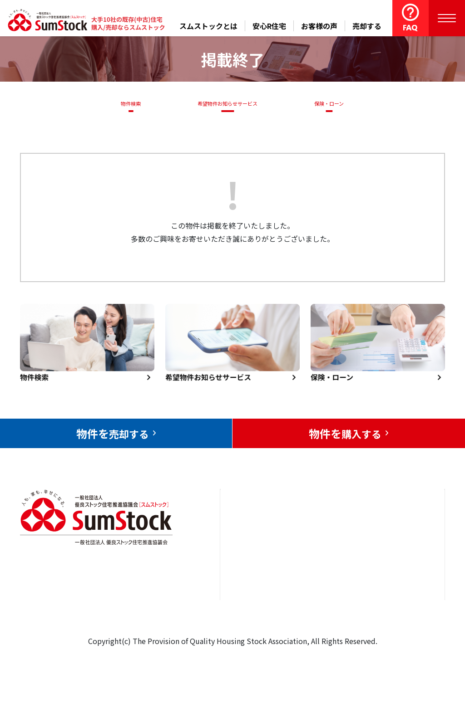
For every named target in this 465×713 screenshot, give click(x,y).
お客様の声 (319, 25)
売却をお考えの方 (259, 561)
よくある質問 (329, 616)
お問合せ (385, 533)
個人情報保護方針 (400, 601)
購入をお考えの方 (259, 588)
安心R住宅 (269, 25)
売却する (366, 25)
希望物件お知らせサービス (224, 103)
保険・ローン (331, 103)
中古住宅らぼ (329, 588)
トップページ (252, 533)
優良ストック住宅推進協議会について (403, 568)
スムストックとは (208, 25)
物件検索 (125, 103)
